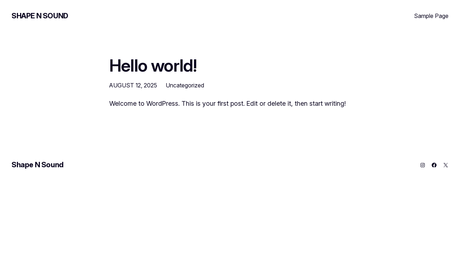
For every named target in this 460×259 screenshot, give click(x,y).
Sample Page (431, 15)
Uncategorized (185, 85)
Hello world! (153, 65)
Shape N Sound (40, 16)
